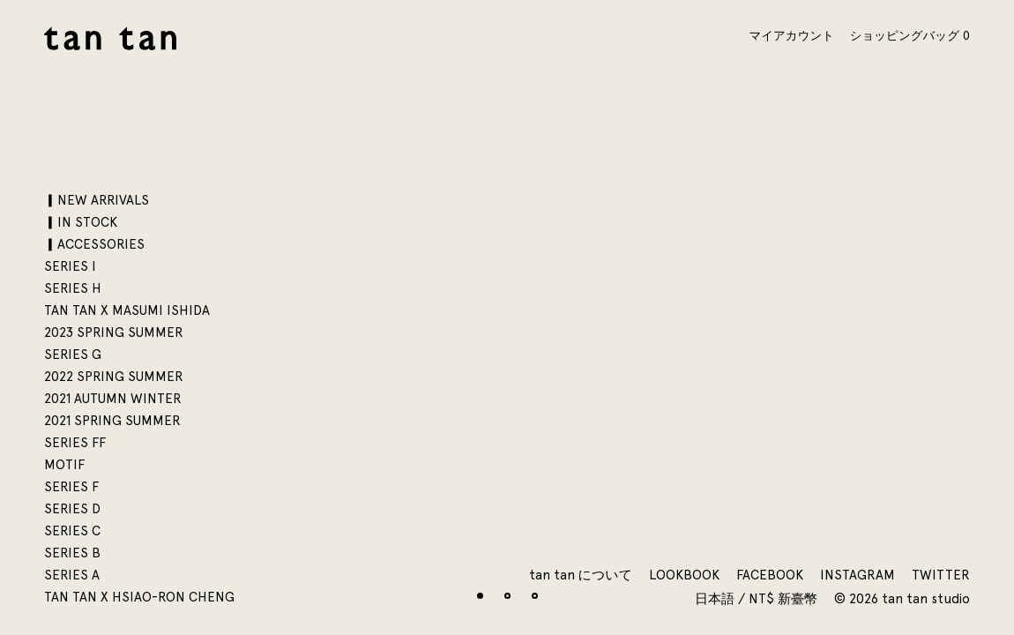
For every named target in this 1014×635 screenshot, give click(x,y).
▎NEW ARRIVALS (96, 200)
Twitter (941, 575)
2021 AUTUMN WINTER (113, 399)
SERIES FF (75, 443)
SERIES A (72, 575)
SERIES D (72, 509)
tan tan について (580, 575)
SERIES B (72, 553)
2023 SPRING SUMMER (113, 332)
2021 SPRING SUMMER (112, 421)
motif (64, 465)
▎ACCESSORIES (94, 244)
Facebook (769, 575)
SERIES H (72, 288)
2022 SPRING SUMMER (113, 377)
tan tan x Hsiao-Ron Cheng (139, 597)
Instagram (857, 575)
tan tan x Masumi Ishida (127, 310)
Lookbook (684, 575)
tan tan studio (110, 38)
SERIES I (70, 266)
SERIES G (72, 354)
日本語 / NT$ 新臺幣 (758, 599)
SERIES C (72, 531)
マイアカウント (791, 35)
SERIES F (71, 487)
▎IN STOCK (80, 222)
